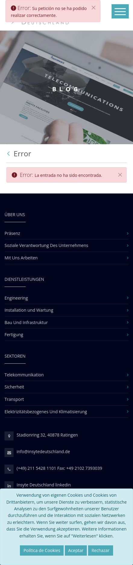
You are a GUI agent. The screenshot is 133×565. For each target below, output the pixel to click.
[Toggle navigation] (120, 11)
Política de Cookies (42, 550)
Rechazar (100, 550)
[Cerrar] (120, 174)
